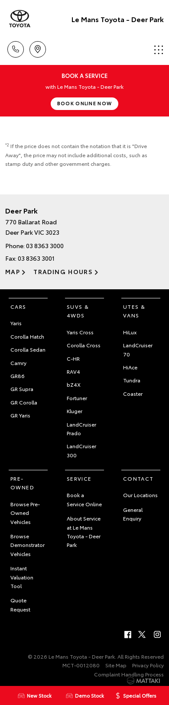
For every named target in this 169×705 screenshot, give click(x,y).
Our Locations (140, 494)
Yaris (16, 323)
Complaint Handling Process (129, 674)
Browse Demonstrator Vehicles (27, 544)
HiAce (130, 367)
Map (12, 271)
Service (79, 478)
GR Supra (21, 388)
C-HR (73, 358)
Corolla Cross (84, 345)
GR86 (17, 375)
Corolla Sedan (28, 349)
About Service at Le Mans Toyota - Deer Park (84, 531)
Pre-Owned (22, 483)
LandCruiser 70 (138, 349)
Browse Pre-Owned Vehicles (25, 512)
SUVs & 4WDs (78, 311)
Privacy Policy (148, 665)
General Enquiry (133, 514)
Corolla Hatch (27, 336)
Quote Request (20, 604)
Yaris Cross (80, 332)
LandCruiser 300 (81, 450)
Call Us (15, 48)
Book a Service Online (84, 499)
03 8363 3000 (45, 245)
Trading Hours (63, 271)
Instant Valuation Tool (21, 576)
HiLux (129, 332)
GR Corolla (23, 402)
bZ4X (74, 384)
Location (37, 48)
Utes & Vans (134, 311)
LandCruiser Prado (81, 428)
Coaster (133, 393)
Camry (18, 362)
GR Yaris (20, 415)
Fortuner (77, 397)
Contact (138, 478)
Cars (18, 306)
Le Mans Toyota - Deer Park (118, 19)
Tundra (131, 380)
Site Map (116, 665)
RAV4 (73, 371)
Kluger (74, 410)
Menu (158, 50)
